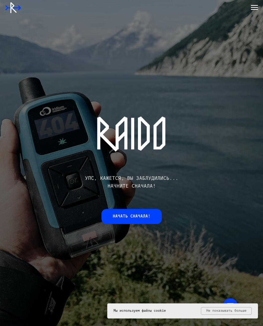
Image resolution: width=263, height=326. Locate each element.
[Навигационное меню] (254, 7)
